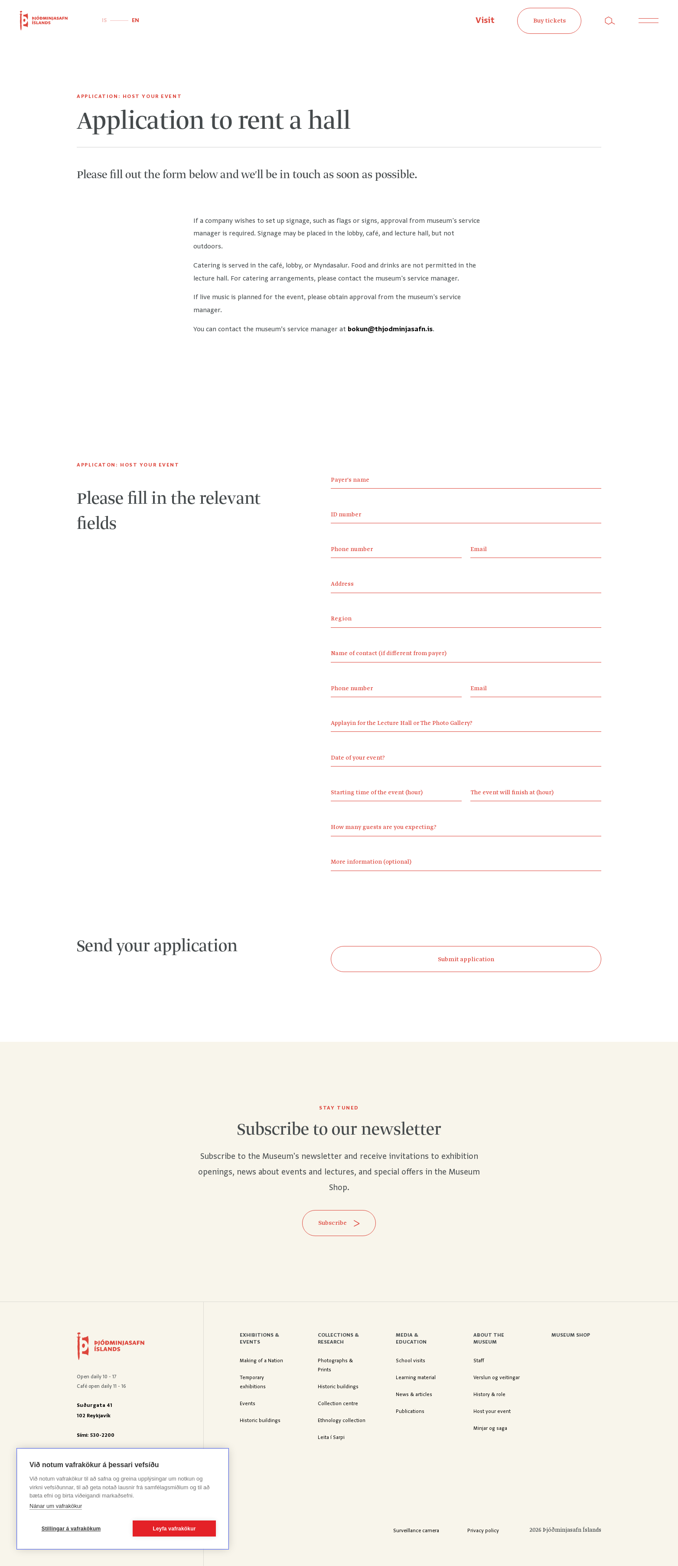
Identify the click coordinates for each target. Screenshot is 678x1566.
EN (135, 20)
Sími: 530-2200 (95, 1435)
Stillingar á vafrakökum (71, 1529)
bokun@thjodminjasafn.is (390, 329)
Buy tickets (549, 21)
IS (104, 20)
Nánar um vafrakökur (55, 1506)
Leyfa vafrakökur (174, 1529)
